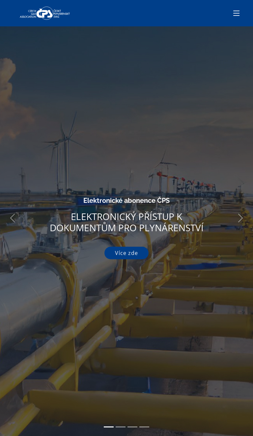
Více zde (126, 253)
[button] (12, 218)
